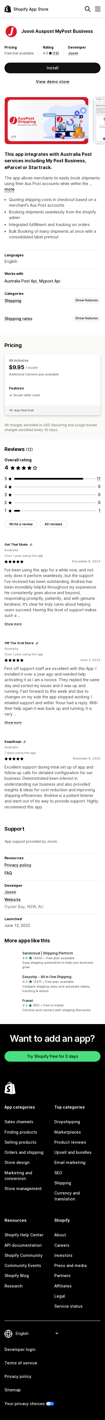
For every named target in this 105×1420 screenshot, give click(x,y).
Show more (13, 624)
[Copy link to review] (31, 545)
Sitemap (12, 1389)
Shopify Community (23, 1255)
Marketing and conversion (18, 1175)
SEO (58, 1172)
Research (13, 1286)
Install (53, 67)
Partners (62, 1275)
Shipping (12, 300)
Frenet (27, 1001)
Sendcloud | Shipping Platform (47, 953)
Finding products (20, 1132)
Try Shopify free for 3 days (52, 1056)
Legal (59, 1296)
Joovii (73, 53)
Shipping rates (18, 318)
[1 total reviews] (100, 510)
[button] (52, 960)
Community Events (22, 1265)
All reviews (53, 524)
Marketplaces (67, 1132)
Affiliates (63, 1286)
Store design (16, 1162)
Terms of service (20, 1362)
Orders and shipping (23, 1152)
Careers (61, 1245)
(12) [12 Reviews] (56, 53)
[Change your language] (37, 1333)
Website (12, 899)
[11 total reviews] (99, 478)
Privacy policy (17, 865)
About (60, 1234)
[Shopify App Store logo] (26, 9)
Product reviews (70, 1142)
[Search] (87, 9)
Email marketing (69, 1162)
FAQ (8, 872)
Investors (63, 1255)
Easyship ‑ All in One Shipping (46, 977)
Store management (23, 1188)
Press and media (70, 1265)
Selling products (20, 1142)
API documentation (22, 1245)
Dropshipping (67, 1121)
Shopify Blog (16, 1275)
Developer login (19, 1349)
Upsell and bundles (73, 1152)
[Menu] (98, 9)
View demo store (52, 81)
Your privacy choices (24, 1403)
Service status (68, 1306)
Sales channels (18, 1121)
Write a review (21, 524)
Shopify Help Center (23, 1234)
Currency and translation (67, 1196)
